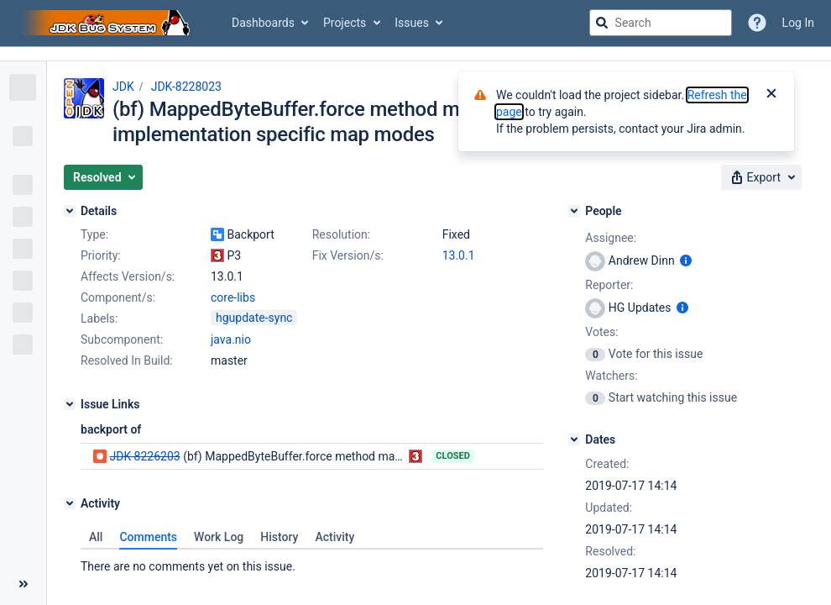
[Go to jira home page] (107, 22)
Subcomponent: (122, 339)
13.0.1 (458, 255)
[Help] (757, 22)
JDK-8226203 (144, 456)
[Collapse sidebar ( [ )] (23, 584)
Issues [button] (412, 22)
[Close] (771, 95)
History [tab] (279, 537)
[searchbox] (660, 22)
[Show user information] (685, 260)
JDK (123, 86)
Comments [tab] (148, 537)
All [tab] (95, 537)
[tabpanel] (312, 562)
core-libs (233, 297)
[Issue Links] (70, 404)
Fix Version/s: (348, 255)
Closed (453, 455)
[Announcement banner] (415, 54)
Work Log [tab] (218, 537)
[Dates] (574, 439)
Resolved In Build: (127, 360)
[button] (103, 177)
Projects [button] (344, 22)
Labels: (99, 318)
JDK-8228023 (186, 86)
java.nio (231, 339)
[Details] (70, 211)
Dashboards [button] (263, 22)
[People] (574, 211)
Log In (798, 22)
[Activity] (70, 503)
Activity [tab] (334, 537)
